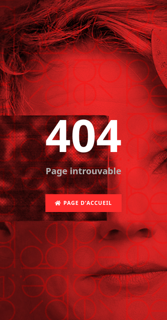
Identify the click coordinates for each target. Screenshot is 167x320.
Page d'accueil (83, 203)
